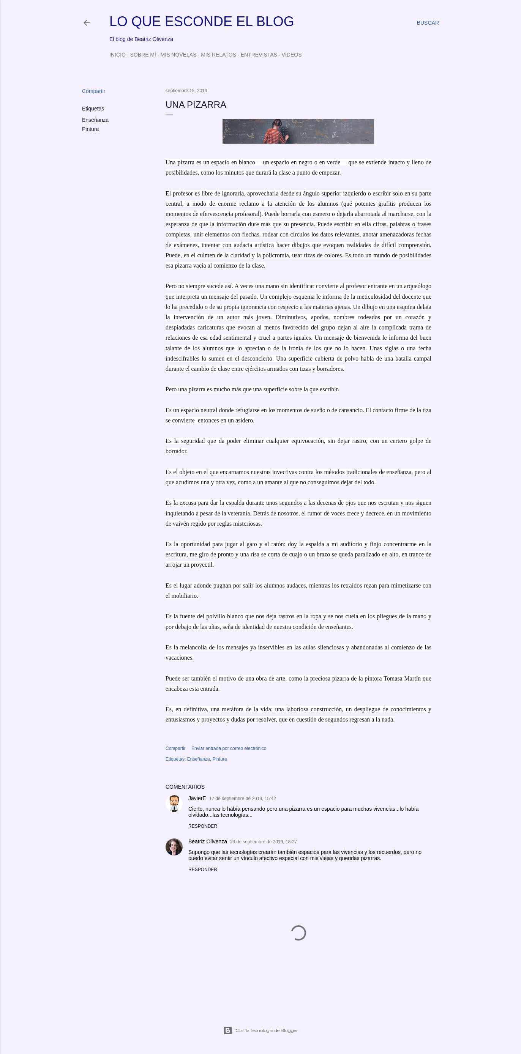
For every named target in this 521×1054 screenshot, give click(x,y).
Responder (202, 826)
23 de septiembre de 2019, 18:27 (263, 841)
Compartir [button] (93, 91)
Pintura (90, 129)
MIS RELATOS (218, 55)
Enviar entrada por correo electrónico (228, 748)
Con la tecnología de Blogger (260, 1030)
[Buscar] (428, 23)
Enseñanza (95, 120)
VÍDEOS (292, 55)
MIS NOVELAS (179, 55)
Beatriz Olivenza (207, 841)
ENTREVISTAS (259, 55)
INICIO (117, 55)
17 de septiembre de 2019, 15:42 (242, 798)
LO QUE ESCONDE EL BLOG (201, 21)
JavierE (197, 798)
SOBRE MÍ (143, 55)
